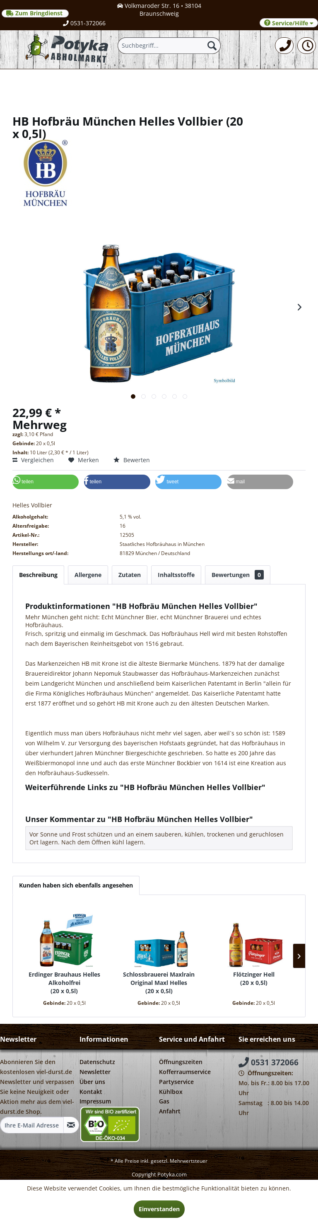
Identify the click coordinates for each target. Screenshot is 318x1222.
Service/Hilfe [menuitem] (288, 23)
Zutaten (129, 575)
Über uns (92, 1082)
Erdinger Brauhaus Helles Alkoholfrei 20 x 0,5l (64, 982)
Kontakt (91, 1092)
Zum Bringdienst (35, 13)
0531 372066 (268, 1062)
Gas (164, 1101)
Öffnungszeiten (180, 1062)
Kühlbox (171, 1092)
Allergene (88, 575)
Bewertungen (238, 574)
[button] (45, 482)
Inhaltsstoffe (176, 575)
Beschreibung (38, 575)
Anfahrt (170, 1111)
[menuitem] (284, 45)
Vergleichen (33, 460)
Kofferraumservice (185, 1072)
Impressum (95, 1101)
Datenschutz (97, 1062)
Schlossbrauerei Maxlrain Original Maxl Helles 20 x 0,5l (159, 982)
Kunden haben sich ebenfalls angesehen (76, 885)
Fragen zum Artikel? (56, 798)
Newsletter (95, 1072)
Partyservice (176, 1082)
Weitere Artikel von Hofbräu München (81, 806)
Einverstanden (159, 1209)
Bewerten (131, 460)
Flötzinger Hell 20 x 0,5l (254, 978)
